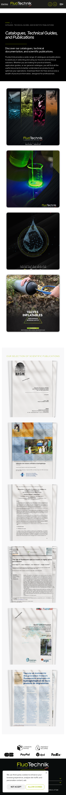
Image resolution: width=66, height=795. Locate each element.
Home (7, 23)
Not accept (16, 787)
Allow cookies (35, 787)
